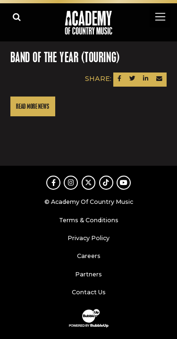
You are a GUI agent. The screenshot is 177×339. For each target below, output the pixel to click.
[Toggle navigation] (160, 17)
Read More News (32, 107)
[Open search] (17, 17)
